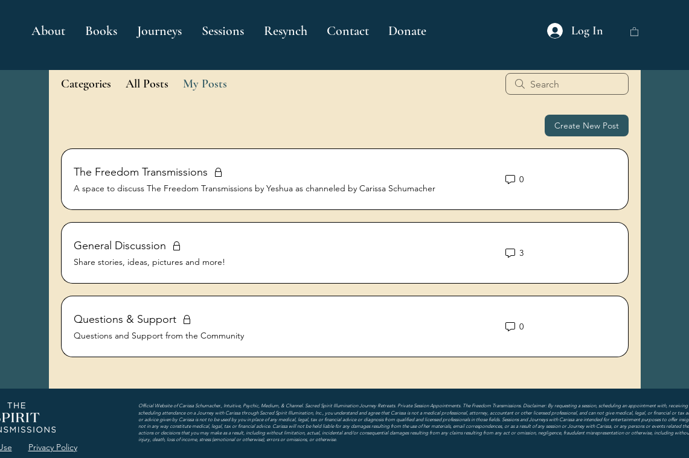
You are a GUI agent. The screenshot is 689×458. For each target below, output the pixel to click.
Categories (86, 84)
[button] (102, 31)
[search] (567, 84)
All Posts (147, 84)
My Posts (205, 84)
